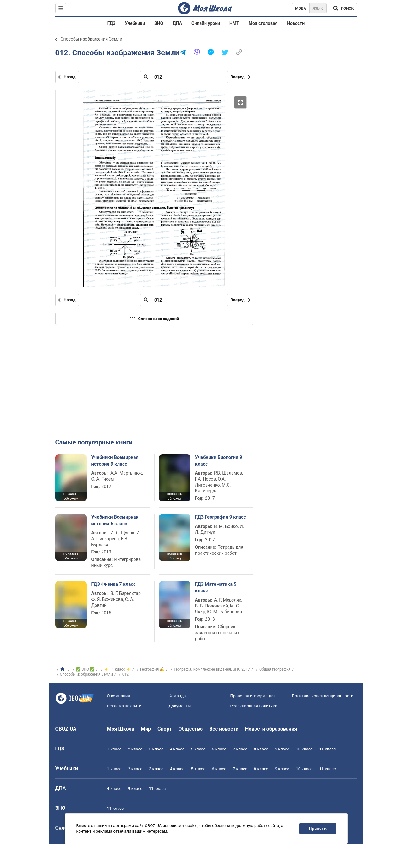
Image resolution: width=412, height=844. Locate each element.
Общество (190, 729)
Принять (317, 828)
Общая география (274, 669)
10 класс (304, 749)
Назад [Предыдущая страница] (70, 76)
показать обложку (70, 496)
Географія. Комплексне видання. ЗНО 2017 (212, 669)
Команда (177, 696)
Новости (296, 23)
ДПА (177, 23)
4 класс (177, 749)
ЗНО (158, 23)
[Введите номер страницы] (154, 77)
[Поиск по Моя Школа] (343, 8)
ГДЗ (111, 23)
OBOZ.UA (66, 729)
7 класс (240, 749)
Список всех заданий (154, 319)
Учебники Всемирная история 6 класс (115, 520)
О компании (118, 696)
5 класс (198, 749)
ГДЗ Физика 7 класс (113, 584)
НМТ (234, 23)
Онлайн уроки (205, 23)
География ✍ (152, 669)
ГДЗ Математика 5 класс (216, 587)
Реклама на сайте (124, 706)
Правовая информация (252, 696)
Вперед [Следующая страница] (237, 76)
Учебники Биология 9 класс (218, 460)
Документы (180, 706)
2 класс (135, 749)
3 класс (156, 749)
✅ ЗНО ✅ (85, 669)
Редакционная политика (253, 706)
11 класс (327, 749)
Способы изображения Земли (91, 38)
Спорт (164, 729)
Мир (146, 729)
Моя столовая (263, 23)
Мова (300, 8)
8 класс (261, 749)
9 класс (282, 749)
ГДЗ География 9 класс (220, 517)
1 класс (114, 749)
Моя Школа (121, 729)
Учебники (135, 23)
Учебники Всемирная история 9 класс (115, 460)
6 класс (219, 749)
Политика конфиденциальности (323, 696)
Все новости (224, 729)
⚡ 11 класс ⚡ (117, 669)
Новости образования (271, 729)
